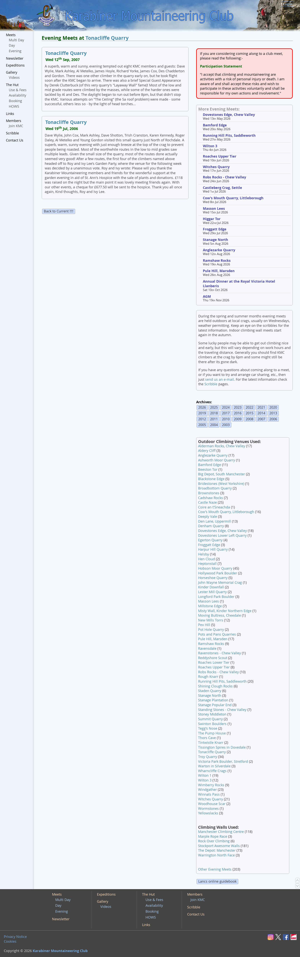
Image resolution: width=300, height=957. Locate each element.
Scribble (12, 133)
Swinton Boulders (212, 724)
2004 (214, 425)
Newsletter (14, 58)
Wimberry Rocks (211, 785)
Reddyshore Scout (212, 658)
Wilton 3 (210, 146)
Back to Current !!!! (58, 211)
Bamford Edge (215, 125)
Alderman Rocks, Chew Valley (221, 446)
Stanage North (215, 239)
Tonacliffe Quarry (107, 37)
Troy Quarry (207, 757)
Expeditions (15, 65)
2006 (273, 419)
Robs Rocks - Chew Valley (224, 177)
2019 (202, 413)
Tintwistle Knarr (210, 742)
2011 (214, 419)
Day (12, 45)
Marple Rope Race (212, 836)
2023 (237, 407)
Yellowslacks (208, 813)
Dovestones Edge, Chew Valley (229, 114)
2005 (202, 425)
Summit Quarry (210, 719)
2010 (226, 419)
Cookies (10, 941)
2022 (249, 407)
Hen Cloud (206, 559)
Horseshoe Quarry (213, 578)
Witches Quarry (216, 166)
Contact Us (14, 140)
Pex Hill (204, 625)
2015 (249, 413)
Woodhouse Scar (211, 804)
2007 (261, 419)
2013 (273, 413)
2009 (237, 419)
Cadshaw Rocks (210, 498)
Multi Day (16, 40)
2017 (226, 413)
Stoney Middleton (212, 714)
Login (287, 4)
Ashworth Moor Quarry (216, 460)
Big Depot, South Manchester (221, 474)
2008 (249, 419)
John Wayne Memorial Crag (220, 582)
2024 (226, 407)
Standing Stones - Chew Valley (222, 709)
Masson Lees (214, 208)
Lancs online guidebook (217, 881)
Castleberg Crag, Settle (222, 187)
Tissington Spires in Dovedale (222, 747)
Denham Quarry (211, 526)
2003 (226, 425)
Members (13, 121)
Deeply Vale (207, 516)
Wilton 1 (204, 775)
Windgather (207, 789)
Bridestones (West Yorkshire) (221, 483)
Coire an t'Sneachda (214, 507)
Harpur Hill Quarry (213, 549)
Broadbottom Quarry (215, 488)
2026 (202, 407)
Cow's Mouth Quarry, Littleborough (233, 198)
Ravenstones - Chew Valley (219, 653)
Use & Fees (18, 90)
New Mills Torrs (210, 620)
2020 (273, 407)
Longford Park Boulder (216, 596)
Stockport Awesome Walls (219, 846)
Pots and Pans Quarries (217, 634)
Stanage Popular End (215, 705)
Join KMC (16, 126)
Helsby (203, 554)
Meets (11, 35)
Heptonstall (207, 563)
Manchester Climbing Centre (221, 831)
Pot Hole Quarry (211, 629)
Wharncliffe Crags (212, 771)
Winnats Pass (209, 794)
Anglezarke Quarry (219, 250)
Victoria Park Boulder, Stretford (223, 761)
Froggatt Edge (214, 229)
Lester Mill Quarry (212, 592)
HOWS (14, 106)
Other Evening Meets (215, 869)
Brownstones (208, 493)
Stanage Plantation (213, 700)
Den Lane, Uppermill (214, 521)
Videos (14, 77)
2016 (237, 413)
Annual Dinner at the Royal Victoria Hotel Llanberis (239, 284)
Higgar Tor (211, 218)
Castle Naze (207, 502)
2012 (202, 419)
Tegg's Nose (207, 728)
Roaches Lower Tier (213, 662)
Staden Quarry (209, 691)
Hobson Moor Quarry (215, 568)
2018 (214, 413)
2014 (261, 413)
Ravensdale (207, 648)
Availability (17, 95)
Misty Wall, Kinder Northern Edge (224, 611)
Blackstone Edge (211, 479)
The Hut (12, 85)
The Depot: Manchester (217, 850)
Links (10, 113)
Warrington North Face (216, 855)
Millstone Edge (210, 606)
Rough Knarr (208, 676)
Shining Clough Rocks (215, 686)
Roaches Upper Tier (219, 156)
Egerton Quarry (210, 540)
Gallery (11, 72)
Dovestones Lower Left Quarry (222, 535)
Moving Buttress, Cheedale (219, 615)
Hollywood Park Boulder (217, 573)
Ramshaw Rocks (217, 260)
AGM (207, 296)
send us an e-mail (219, 379)
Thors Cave (207, 738)
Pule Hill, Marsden (219, 270)
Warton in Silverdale (214, 766)
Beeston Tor (207, 469)
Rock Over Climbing (214, 841)
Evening (15, 51)
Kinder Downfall (211, 587)
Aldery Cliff (206, 450)
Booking (15, 101)
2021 (261, 407)
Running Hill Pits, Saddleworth (229, 135)
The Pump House (212, 733)
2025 (214, 407)
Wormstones (208, 808)
